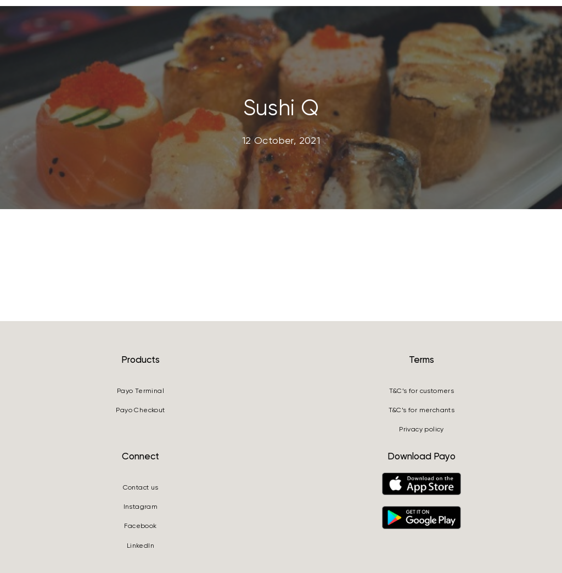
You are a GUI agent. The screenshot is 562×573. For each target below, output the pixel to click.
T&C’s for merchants (422, 410)
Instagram (140, 506)
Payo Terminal (140, 391)
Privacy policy (421, 429)
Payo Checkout (140, 410)
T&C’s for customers (421, 391)
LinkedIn (140, 545)
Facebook (140, 526)
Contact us (141, 487)
